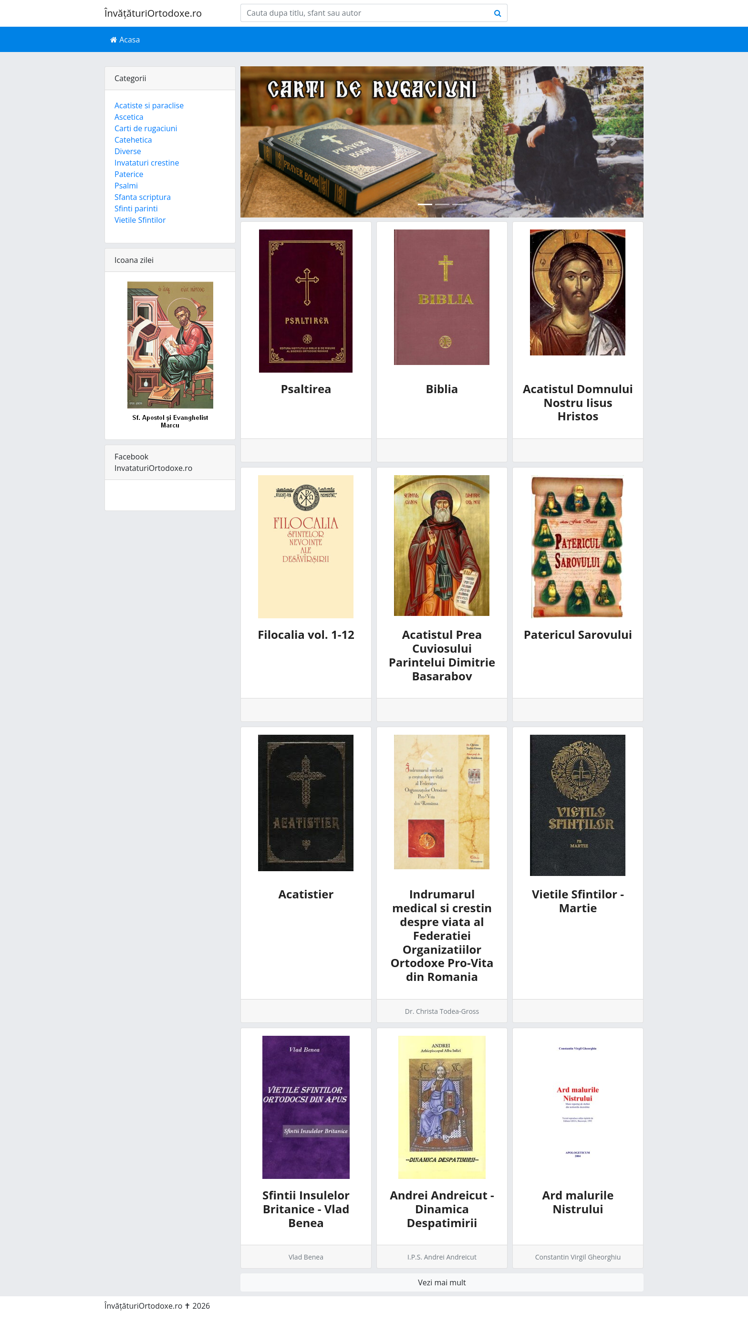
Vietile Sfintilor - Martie (578, 901)
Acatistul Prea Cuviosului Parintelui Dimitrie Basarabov (442, 654)
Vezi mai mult (442, 1282)
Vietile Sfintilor (140, 220)
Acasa (125, 39)
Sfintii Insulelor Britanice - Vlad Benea (306, 1208)
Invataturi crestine (146, 162)
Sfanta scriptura (142, 197)
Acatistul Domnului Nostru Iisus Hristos (578, 402)
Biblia (442, 388)
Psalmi (126, 185)
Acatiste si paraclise (149, 105)
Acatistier (306, 894)
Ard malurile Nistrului (578, 1202)
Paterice (128, 174)
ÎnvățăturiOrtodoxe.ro (153, 13)
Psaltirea (305, 388)
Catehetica (133, 140)
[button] (270, 142)
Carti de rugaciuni (145, 128)
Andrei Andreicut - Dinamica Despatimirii (442, 1208)
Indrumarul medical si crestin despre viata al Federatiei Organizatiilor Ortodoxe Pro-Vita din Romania (441, 935)
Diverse (127, 151)
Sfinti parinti (136, 208)
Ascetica (129, 117)
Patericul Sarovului (578, 634)
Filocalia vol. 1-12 (306, 634)
